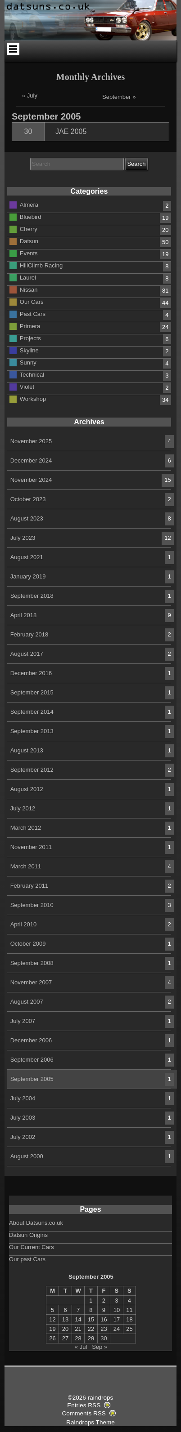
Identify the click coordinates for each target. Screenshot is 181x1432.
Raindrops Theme (90, 1422)
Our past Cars (27, 1259)
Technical (32, 374)
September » (119, 96)
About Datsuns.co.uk (36, 1222)
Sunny (28, 362)
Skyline (29, 350)
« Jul (81, 1346)
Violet (27, 386)
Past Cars (32, 313)
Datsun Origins (28, 1235)
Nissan (29, 289)
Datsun (29, 240)
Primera (30, 325)
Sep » (99, 1346)
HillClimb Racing (41, 265)
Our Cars (32, 301)
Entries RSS (83, 1405)
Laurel (28, 277)
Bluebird (30, 216)
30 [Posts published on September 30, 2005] (103, 1338)
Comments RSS (83, 1413)
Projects (30, 337)
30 (28, 131)
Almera (29, 204)
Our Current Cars (31, 1247)
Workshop (33, 398)
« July (29, 95)
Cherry (28, 228)
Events (29, 252)
